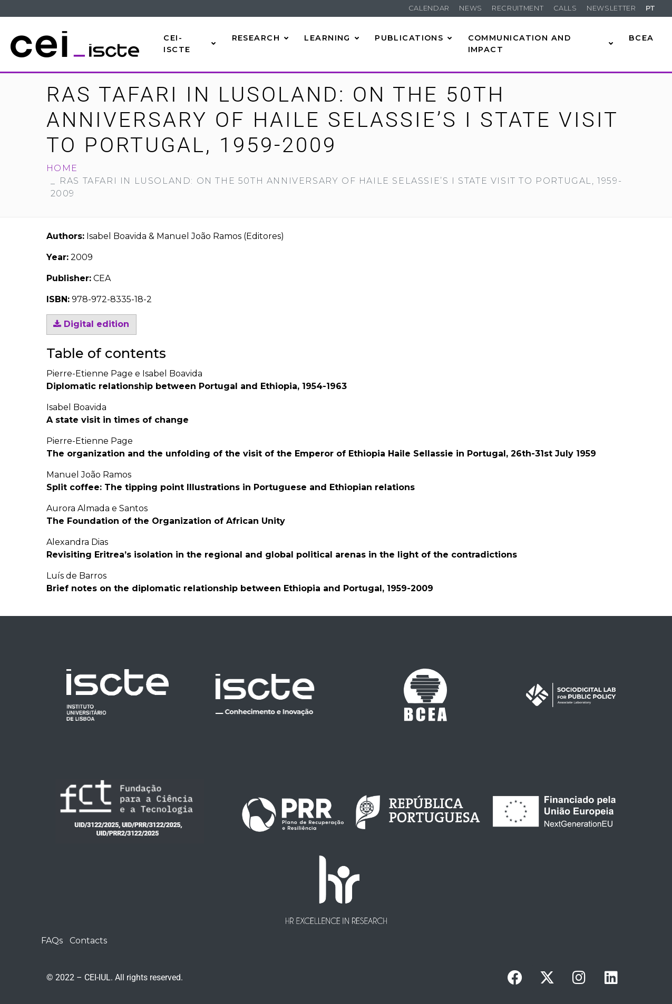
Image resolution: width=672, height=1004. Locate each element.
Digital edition (91, 324)
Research (260, 38)
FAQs (52, 941)
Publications (414, 38)
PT (651, 8)
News (470, 8)
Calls (565, 8)
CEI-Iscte (189, 43)
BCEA (641, 38)
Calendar (429, 8)
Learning (331, 38)
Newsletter (611, 8)
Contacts (88, 941)
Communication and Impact (540, 43)
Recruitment (517, 8)
